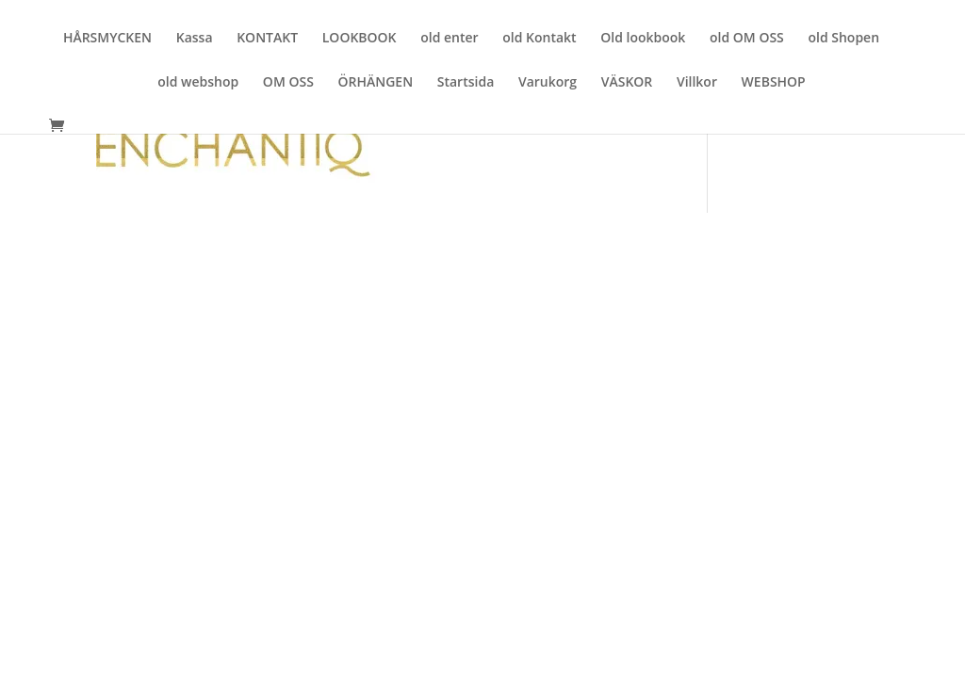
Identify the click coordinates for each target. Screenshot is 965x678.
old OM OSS (747, 38)
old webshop (197, 82)
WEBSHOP (774, 82)
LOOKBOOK (359, 38)
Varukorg (547, 82)
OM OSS (288, 82)
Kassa (194, 38)
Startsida (466, 82)
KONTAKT (267, 38)
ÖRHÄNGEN (375, 82)
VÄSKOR (627, 82)
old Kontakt (539, 38)
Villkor (697, 82)
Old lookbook (642, 38)
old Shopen (843, 38)
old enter (449, 38)
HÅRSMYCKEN (107, 38)
